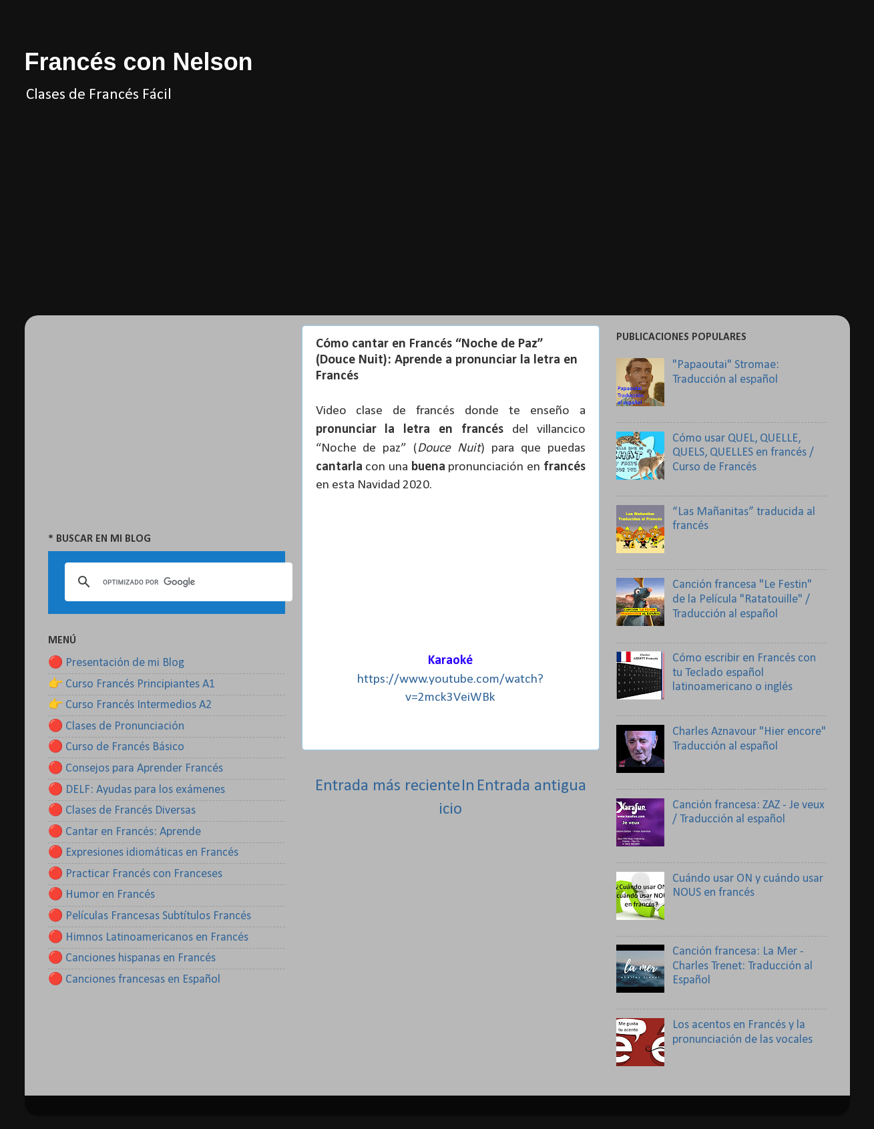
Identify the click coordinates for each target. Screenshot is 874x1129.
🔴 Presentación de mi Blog (116, 663)
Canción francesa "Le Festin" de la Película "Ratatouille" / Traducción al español (742, 599)
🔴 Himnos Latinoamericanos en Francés (148, 937)
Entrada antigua (531, 786)
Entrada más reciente (387, 786)
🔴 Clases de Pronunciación (116, 726)
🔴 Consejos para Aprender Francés (135, 768)
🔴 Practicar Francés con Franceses (135, 874)
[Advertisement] (437, 221)
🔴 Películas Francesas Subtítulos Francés (149, 916)
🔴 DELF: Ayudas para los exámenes (136, 790)
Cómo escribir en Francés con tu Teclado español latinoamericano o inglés (744, 672)
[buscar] (176, 582)
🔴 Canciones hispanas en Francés (132, 958)
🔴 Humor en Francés (101, 895)
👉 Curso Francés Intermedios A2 (130, 705)
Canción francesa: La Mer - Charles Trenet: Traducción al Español (742, 966)
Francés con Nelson (139, 61)
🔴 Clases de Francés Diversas (122, 810)
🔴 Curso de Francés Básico (116, 747)
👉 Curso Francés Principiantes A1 (131, 684)
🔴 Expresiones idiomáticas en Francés (143, 852)
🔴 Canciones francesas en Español (134, 979)
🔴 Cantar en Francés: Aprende (124, 832)
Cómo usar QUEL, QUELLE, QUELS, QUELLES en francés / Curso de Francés (743, 453)
